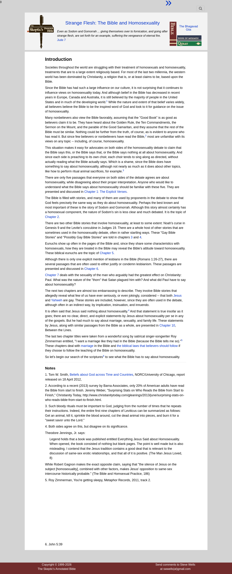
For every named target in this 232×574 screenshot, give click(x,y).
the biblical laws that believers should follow (147, 346)
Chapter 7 (52, 275)
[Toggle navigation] (201, 8)
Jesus (177, 295)
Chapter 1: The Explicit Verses (105, 191)
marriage (87, 346)
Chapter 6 (91, 269)
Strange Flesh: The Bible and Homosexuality (112, 23)
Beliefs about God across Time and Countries (101, 374)
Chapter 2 (52, 217)
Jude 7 (61, 39)
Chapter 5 (107, 253)
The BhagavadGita (188, 28)
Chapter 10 (167, 325)
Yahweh (56, 300)
